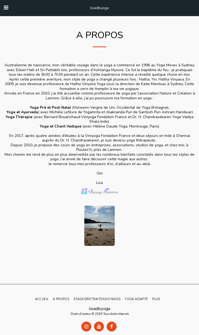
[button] (6, 7)
